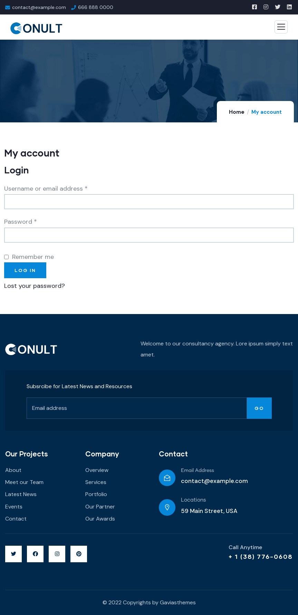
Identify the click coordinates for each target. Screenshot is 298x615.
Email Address (197, 470)
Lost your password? (34, 286)
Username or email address (46, 188)
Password (20, 222)
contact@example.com (214, 481)
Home (236, 112)
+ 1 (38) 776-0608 (261, 556)
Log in (25, 270)
